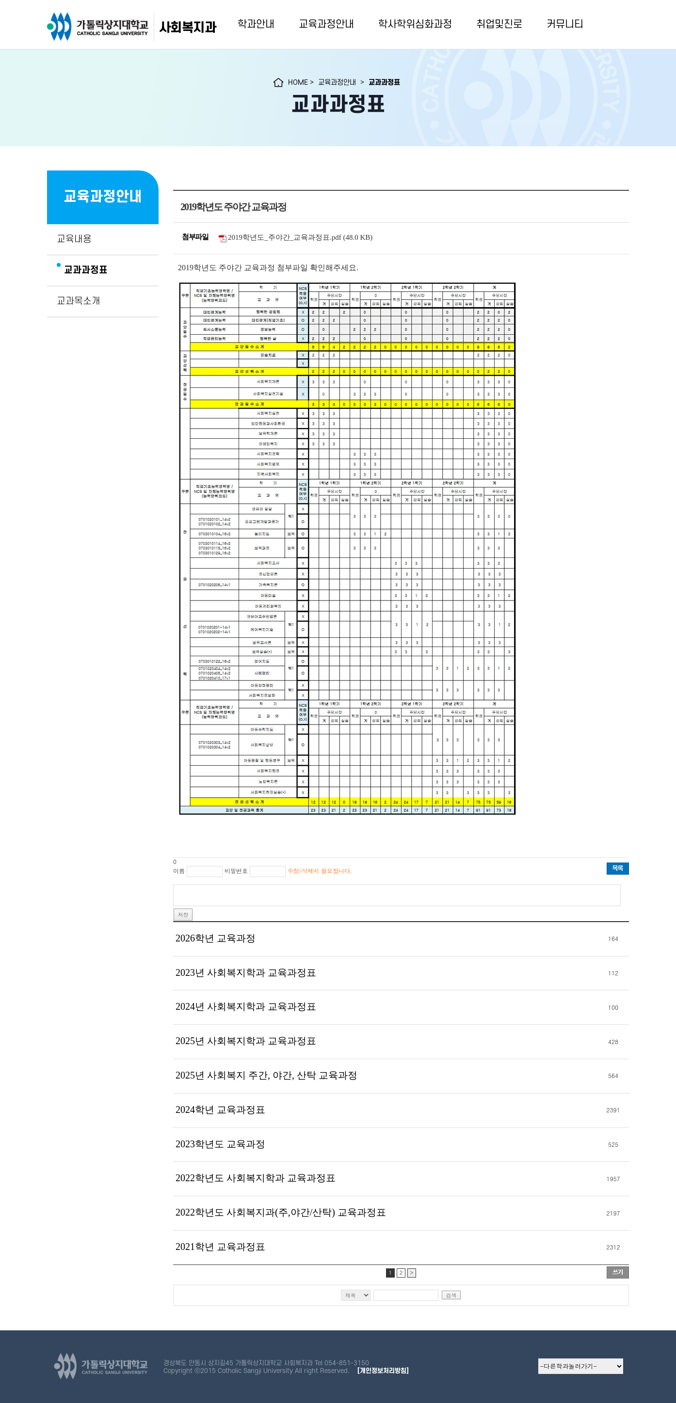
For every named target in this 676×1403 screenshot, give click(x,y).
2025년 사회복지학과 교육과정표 (246, 1040)
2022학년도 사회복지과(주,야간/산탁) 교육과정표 (281, 1212)
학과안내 (256, 24)
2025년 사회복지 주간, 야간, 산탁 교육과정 (266, 1075)
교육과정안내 (326, 24)
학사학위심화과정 (415, 24)
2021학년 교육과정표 (220, 1246)
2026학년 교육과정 (216, 938)
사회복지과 (187, 28)
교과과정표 (86, 270)
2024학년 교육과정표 (220, 1109)
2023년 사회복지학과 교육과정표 (246, 972)
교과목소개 (78, 301)
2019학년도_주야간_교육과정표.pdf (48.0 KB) (300, 237)
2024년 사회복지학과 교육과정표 (246, 1006)
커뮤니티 (565, 24)
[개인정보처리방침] (383, 1370)
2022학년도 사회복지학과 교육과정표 (256, 1177)
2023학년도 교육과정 (220, 1144)
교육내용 (74, 239)
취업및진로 (499, 24)
